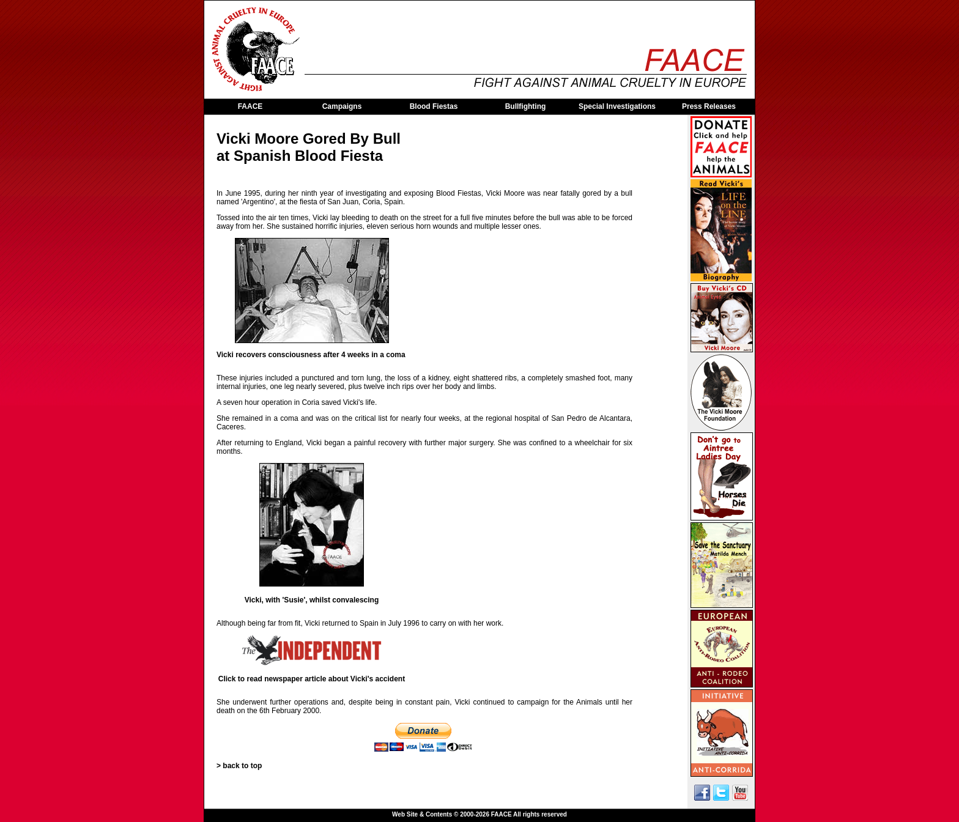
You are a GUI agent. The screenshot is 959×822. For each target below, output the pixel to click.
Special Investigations (617, 106)
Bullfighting (525, 106)
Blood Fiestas (434, 106)
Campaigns (342, 106)
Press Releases (709, 106)
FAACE (250, 106)
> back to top (239, 765)
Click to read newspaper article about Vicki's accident (311, 679)
